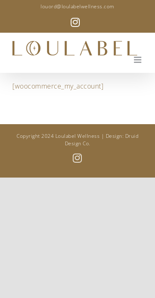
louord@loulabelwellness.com (77, 6)
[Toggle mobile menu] (138, 59)
